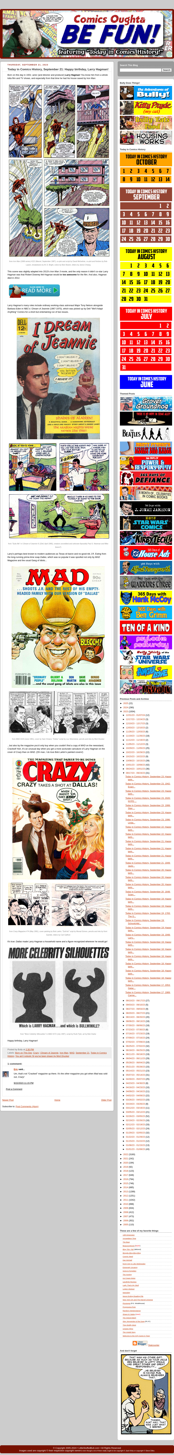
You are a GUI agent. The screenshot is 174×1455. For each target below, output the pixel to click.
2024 (126, 707)
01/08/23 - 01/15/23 (136, 1145)
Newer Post (8, 1100)
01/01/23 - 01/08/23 (136, 1149)
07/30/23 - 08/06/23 (136, 1025)
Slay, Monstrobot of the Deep (134, 1321)
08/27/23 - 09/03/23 (136, 1009)
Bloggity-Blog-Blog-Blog (132, 1253)
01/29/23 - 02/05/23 (136, 1133)
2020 (126, 1163)
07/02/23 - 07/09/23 (136, 1042)
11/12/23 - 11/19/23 (136, 740)
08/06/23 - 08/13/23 (136, 1021)
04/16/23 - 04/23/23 (136, 1087)
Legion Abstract (129, 1289)
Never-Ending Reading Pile (133, 1296)
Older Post (106, 1100)
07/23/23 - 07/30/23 (136, 1029)
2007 (126, 1216)
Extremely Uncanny (130, 1267)
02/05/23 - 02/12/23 (136, 1128)
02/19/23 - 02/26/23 (136, 1120)
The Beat (126, 1242)
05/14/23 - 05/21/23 (136, 1071)
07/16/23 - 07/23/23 (136, 1033)
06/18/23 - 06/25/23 (136, 1050)
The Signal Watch (129, 1318)
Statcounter (154, 1345)
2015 (126, 1183)
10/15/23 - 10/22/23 (136, 756)
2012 (126, 1196)
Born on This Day (23, 1053)
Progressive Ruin (129, 1307)
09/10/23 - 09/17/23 (136, 1000)
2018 (126, 1171)
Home (57, 1100)
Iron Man (64, 1053)
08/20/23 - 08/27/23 (136, 1013)
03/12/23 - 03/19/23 (136, 1108)
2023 (126, 711)
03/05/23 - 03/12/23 (136, 1112)
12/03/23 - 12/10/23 (136, 727)
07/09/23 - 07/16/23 (136, 1038)
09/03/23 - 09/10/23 (136, 1005)
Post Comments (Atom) (27, 1106)
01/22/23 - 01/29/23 (136, 1137)
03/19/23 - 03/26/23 (136, 1104)
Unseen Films (128, 1329)
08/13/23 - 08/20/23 (136, 1017)
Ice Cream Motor (129, 1278)
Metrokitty (126, 1293)
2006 (126, 1220)
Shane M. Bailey (129, 1314)
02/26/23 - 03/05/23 (136, 1116)
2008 (126, 1212)
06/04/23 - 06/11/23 (136, 1058)
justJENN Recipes (129, 1282)
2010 (126, 1204)
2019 (126, 1167)
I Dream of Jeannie (49, 1053)
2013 (126, 1191)
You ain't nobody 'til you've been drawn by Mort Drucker (42, 1056)
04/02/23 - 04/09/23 (136, 1095)
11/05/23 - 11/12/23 (136, 744)
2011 (126, 1200)
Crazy (36, 1053)
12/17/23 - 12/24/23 (136, 719)
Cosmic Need (128, 1256)
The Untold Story (129, 1332)
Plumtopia (126, 1303)
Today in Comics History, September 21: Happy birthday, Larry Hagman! (58, 69)
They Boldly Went (129, 1325)
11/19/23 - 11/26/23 (136, 736)
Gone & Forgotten (129, 1271)
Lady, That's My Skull (131, 1285)
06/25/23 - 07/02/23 (136, 1046)
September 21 (82, 1053)
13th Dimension (129, 1235)
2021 (126, 1158)
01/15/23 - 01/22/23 (136, 1141)
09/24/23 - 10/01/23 (136, 769)
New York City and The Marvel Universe (138, 1300)
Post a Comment (14, 1089)
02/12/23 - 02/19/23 (136, 1124)
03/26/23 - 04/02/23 (136, 1100)
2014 (126, 1187)
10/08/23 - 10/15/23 (136, 760)
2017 (126, 1175)
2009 (126, 1208)
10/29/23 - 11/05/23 (136, 748)
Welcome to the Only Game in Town (136, 1336)
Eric (16, 1069)
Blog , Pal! (128, 1249)
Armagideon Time (129, 1238)
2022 (126, 1154)
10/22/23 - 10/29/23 (136, 752)
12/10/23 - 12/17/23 (136, 723)
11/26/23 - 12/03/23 (136, 731)
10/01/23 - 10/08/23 (136, 765)
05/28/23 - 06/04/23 (136, 1062)
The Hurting (127, 1274)
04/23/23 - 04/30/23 (136, 1083)
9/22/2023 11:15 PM (24, 1083)
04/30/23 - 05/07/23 (136, 1079)
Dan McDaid (127, 1260)
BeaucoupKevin (129, 1246)
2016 (126, 1179)
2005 (126, 1224)
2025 (126, 703)
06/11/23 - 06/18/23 (136, 1054)
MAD (72, 1053)
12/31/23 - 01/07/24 (136, 715)
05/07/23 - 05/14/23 (136, 1075)
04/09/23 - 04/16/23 (136, 1091)
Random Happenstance (132, 1311)
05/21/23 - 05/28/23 (136, 1067)
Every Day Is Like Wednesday (134, 1264)
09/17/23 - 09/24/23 (136, 773)
